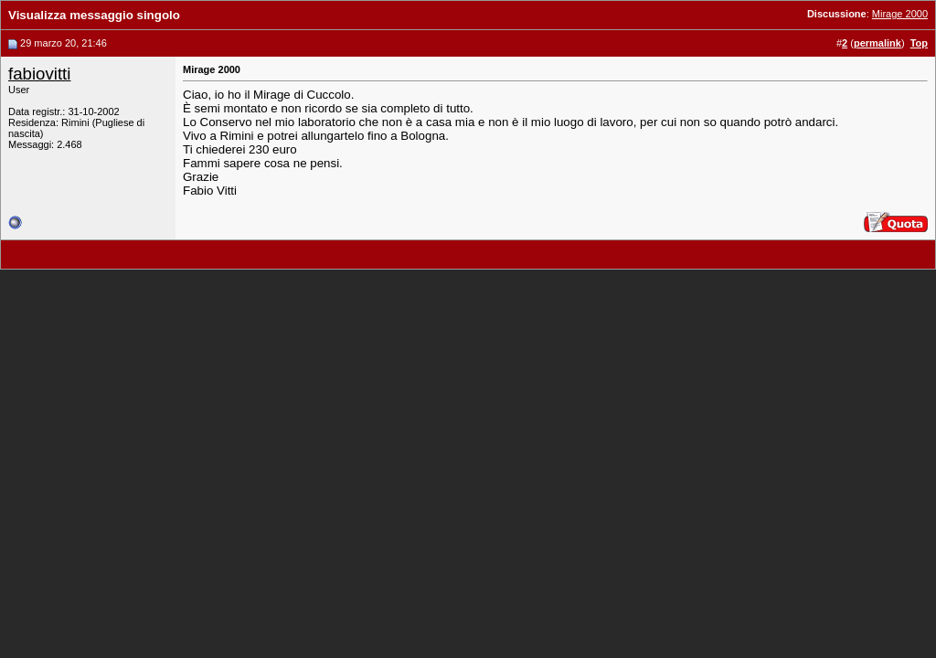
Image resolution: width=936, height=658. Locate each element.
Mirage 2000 (900, 13)
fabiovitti (39, 73)
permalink (877, 42)
